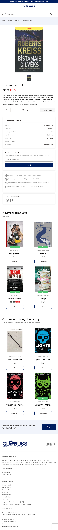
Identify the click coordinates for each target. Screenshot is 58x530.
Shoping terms (6, 487)
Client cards (5, 490)
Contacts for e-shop (8, 519)
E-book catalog (7, 474)
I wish (25, 110)
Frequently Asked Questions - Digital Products (17, 504)
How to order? (6, 485)
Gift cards (5, 492)
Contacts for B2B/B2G (9, 521)
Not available (48, 110)
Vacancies (5, 499)
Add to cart (15, 261)
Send (29, 165)
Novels (17, 21)
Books (3, 21)
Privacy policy (6, 494)
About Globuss (6, 497)
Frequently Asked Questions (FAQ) (13, 502)
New (15, 247)
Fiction (10, 21)
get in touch (49, 426)
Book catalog (6, 472)
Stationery (5, 477)
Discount (29, 28)
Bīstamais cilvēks (27, 21)
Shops (4, 524)
